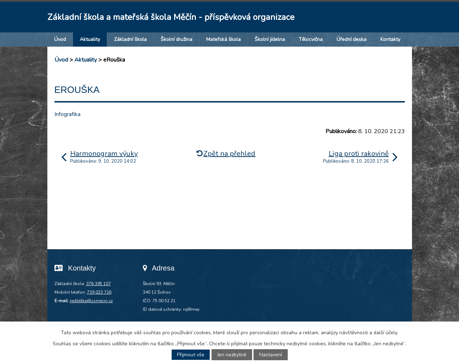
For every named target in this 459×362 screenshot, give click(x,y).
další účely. (386, 332)
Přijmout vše (190, 354)
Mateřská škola (223, 39)
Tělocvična (311, 39)
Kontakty (390, 39)
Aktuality (90, 39)
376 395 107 (98, 284)
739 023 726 (99, 292)
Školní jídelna (270, 39)
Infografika (67, 114)
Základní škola (130, 39)
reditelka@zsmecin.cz (91, 301)
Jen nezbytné (231, 354)
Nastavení (270, 354)
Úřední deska (351, 39)
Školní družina (176, 39)
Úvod (60, 39)
